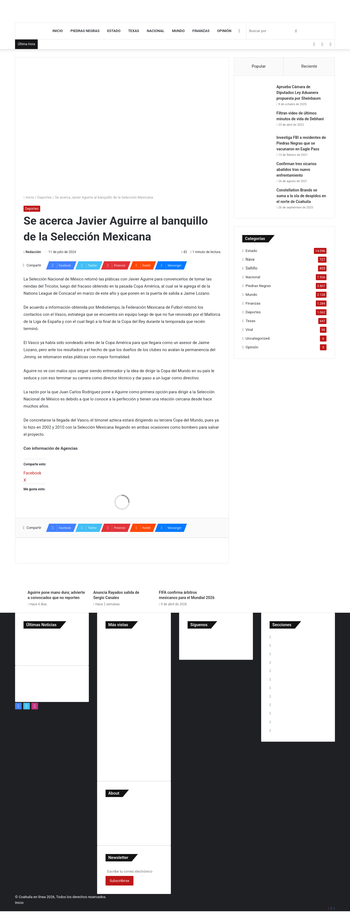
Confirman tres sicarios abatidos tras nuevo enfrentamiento (296, 169)
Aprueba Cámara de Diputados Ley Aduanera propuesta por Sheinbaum (298, 93)
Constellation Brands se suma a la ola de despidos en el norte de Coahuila (301, 196)
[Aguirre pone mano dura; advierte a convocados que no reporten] (56, 571)
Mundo (178, 31)
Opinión (224, 31)
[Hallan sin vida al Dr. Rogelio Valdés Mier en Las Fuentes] (73, 645)
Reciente (309, 66)
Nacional (155, 31)
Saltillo (251, 268)
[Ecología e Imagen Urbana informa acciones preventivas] (30, 645)
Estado (114, 31)
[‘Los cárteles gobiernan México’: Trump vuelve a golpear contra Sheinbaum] (30, 638)
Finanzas (200, 31)
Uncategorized (258, 338)
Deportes (44, 197)
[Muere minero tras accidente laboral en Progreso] (52, 638)
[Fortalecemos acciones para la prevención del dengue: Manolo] (73, 653)
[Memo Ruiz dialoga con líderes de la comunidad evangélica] (73, 638)
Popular (259, 66)
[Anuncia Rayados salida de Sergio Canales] (122, 571)
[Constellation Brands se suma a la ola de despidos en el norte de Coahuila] (257, 197)
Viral (249, 329)
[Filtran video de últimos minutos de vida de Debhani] (257, 120)
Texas (133, 31)
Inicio (57, 31)
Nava (250, 259)
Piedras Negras (85, 31)
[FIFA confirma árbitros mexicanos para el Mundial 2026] (187, 571)
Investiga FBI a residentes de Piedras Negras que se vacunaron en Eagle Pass (301, 143)
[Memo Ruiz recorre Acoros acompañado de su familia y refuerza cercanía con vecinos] (52, 653)
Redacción (33, 252)
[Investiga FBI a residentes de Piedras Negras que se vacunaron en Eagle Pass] (257, 145)
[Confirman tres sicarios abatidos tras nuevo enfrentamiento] (257, 171)
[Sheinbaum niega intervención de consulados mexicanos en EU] (52, 645)
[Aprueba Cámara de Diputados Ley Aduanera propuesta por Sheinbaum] (257, 94)
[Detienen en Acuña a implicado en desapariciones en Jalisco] (30, 653)
